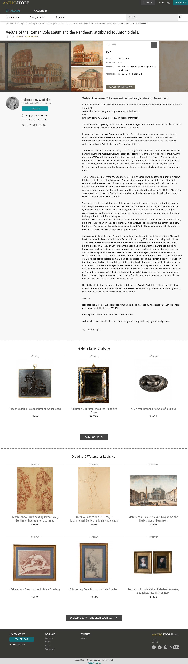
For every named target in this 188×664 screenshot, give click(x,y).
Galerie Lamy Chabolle (36, 99)
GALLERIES (40, 10)
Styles (47, 640)
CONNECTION (180, 2)
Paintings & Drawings (36, 23)
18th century (83, 23)
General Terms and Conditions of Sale (100, 659)
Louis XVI (71, 23)
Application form (18, 643)
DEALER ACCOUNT (17, 633)
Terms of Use (79, 659)
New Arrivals (12, 17)
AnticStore (10, 23)
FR (160, 2)
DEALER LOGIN (22, 638)
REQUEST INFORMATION (120, 86)
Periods (48, 644)
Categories (49, 636)
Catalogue (21, 23)
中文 (168, 2)
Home (154, 637)
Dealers (83, 636)
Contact (155, 640)
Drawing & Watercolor (56, 23)
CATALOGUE (13, 10)
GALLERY (26, 125)
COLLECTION (39, 125)
